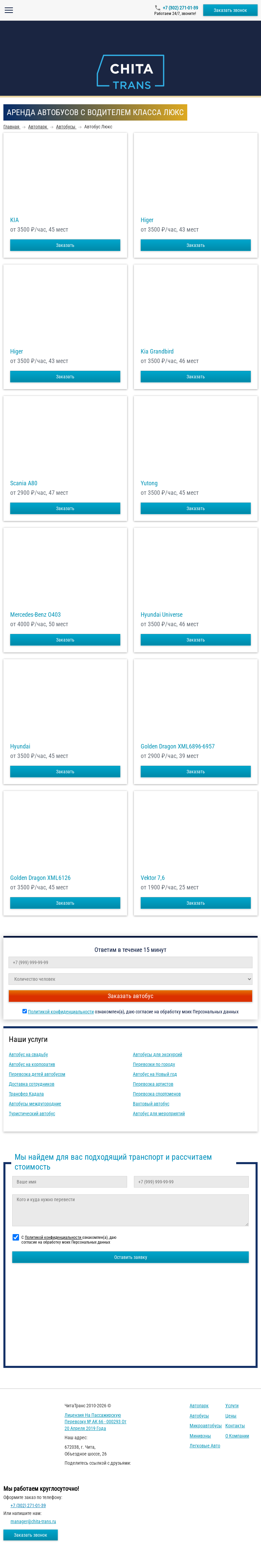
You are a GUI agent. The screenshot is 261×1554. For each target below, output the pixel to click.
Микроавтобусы (206, 1425)
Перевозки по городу (154, 1064)
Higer (147, 220)
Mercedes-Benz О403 (35, 615)
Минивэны (200, 1436)
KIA (14, 220)
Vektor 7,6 (153, 878)
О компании (237, 1436)
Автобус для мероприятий (159, 1113)
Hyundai (20, 746)
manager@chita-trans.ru (33, 1521)
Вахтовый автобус (151, 1103)
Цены (231, 1416)
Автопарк (199, 1405)
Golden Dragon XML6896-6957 (178, 746)
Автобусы (199, 1416)
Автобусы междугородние (35, 1103)
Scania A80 (23, 483)
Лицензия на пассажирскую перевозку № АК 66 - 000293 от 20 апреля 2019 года (95, 1421)
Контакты (235, 1425)
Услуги (232, 1405)
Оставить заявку (130, 1257)
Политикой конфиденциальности (61, 1011)
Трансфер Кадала (26, 1094)
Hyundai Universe (161, 615)
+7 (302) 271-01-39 (180, 8)
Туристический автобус (32, 1113)
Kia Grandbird (157, 351)
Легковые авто (205, 1445)
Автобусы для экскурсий (157, 1054)
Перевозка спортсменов (157, 1094)
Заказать (65, 245)
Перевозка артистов (153, 1084)
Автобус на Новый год (155, 1074)
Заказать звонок (230, 10)
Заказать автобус (130, 995)
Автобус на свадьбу (28, 1054)
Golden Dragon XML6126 (40, 878)
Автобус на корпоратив (32, 1064)
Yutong (149, 483)
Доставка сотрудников (31, 1084)
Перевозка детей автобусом (37, 1074)
